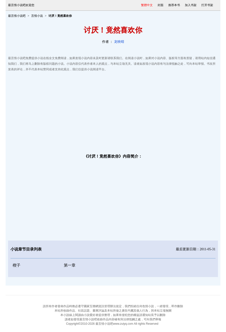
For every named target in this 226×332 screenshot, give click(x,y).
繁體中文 (147, 5)
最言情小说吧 (17, 16)
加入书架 (191, 5)
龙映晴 (119, 42)
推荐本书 (174, 5)
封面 (160, 5)
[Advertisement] (113, 111)
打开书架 (207, 5)
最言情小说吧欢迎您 (21, 5)
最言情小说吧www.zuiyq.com (114, 323)
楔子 (16, 265)
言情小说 (37, 16)
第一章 (69, 265)
